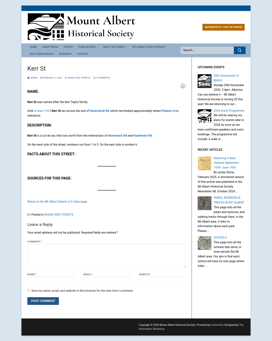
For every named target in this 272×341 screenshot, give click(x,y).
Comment (34, 241)
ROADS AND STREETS (77, 77)
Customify (217, 324)
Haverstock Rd (99, 111)
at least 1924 (42, 111)
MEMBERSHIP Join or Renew (223, 26)
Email (88, 274)
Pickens (167, 111)
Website (144, 274)
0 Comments (101, 77)
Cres (176, 111)
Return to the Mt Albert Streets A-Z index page (57, 201)
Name (32, 274)
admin (32, 77)
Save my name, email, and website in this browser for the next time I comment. (82, 290)
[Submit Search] (240, 50)
